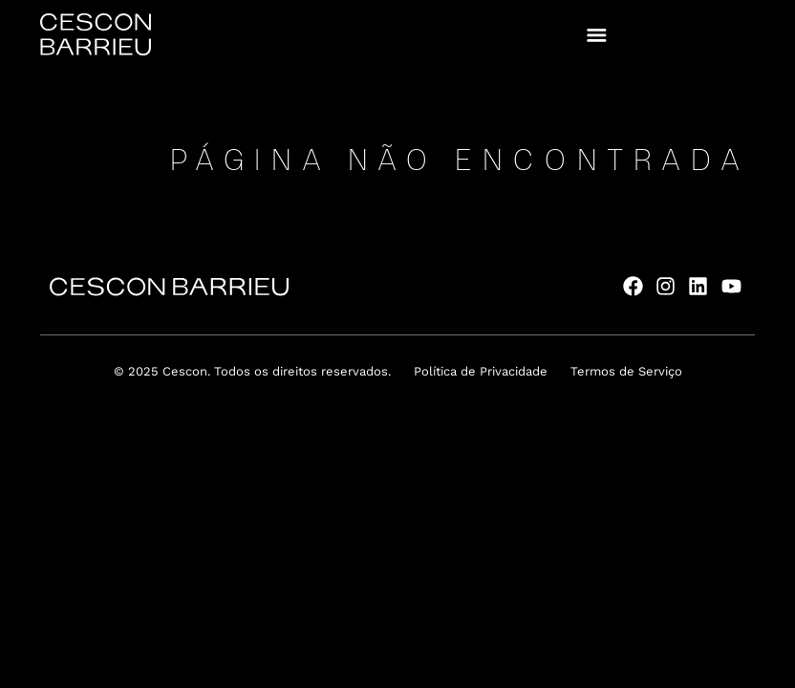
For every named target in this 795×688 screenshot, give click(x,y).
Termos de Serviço (626, 371)
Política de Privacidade (481, 371)
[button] (596, 35)
